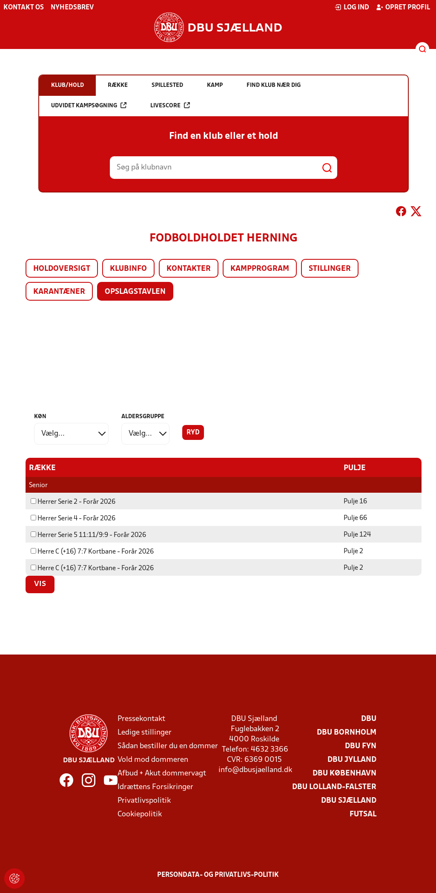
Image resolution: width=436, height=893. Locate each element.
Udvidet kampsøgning (88, 105)
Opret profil (403, 7)
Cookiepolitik (140, 814)
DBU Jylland (351, 759)
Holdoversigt (61, 269)
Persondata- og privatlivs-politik (218, 875)
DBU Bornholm (346, 732)
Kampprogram (259, 269)
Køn (40, 416)
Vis (40, 584)
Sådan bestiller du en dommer (168, 745)
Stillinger (330, 269)
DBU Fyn (360, 745)
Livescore (170, 105)
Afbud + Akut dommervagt (162, 773)
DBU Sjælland (348, 800)
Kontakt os (23, 8)
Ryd (193, 433)
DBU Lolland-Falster (334, 786)
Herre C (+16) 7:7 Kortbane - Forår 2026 (92, 551)
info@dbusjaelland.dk (255, 769)
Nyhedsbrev (72, 8)
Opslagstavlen (135, 292)
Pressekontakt (141, 718)
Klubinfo (128, 269)
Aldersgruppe (142, 416)
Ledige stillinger (145, 732)
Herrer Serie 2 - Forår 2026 (73, 502)
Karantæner (59, 292)
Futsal (363, 814)
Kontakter (188, 269)
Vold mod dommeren (153, 759)
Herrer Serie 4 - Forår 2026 (73, 518)
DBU (368, 718)
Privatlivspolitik (144, 800)
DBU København (344, 773)
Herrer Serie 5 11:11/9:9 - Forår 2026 (88, 535)
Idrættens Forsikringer (155, 786)
